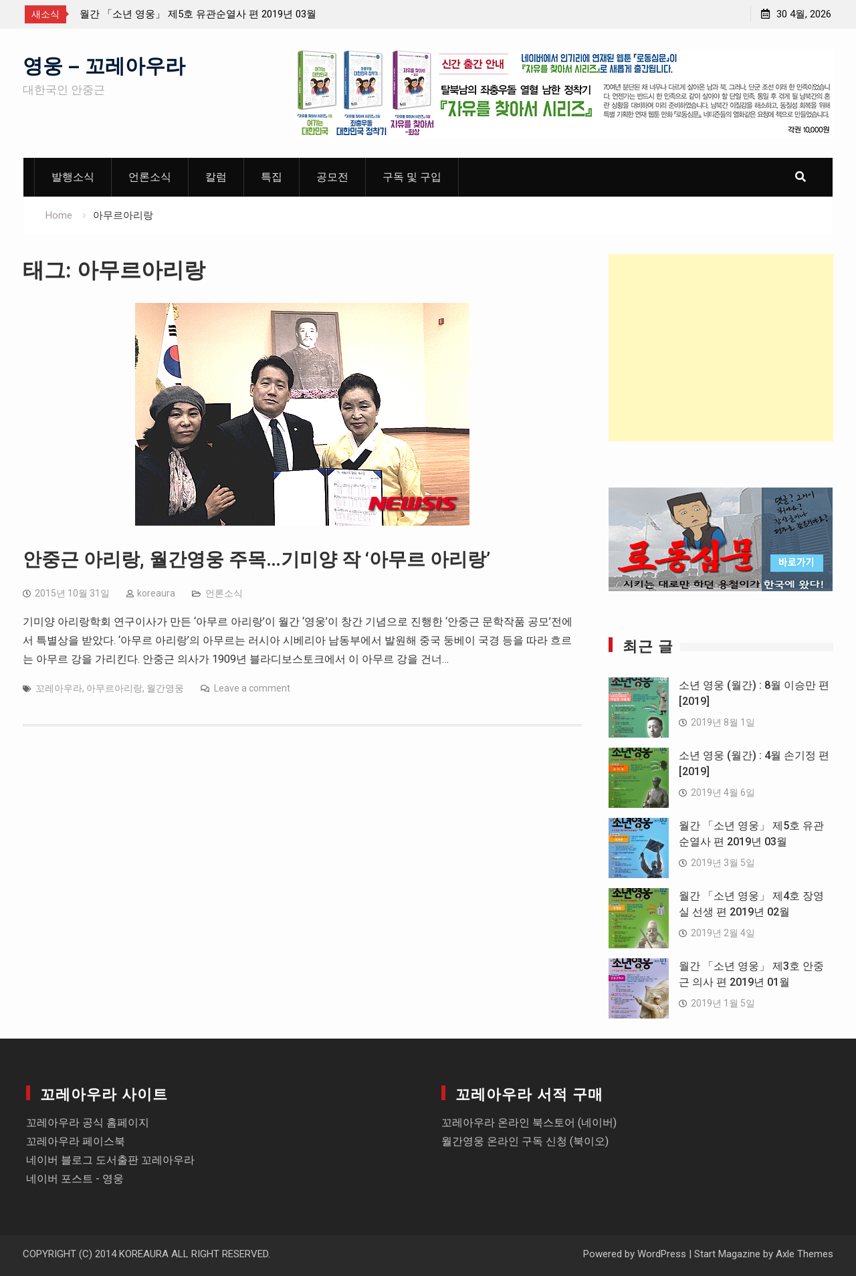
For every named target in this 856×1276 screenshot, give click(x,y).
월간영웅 (165, 688)
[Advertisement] (721, 347)
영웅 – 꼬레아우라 (104, 64)
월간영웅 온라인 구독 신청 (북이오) (525, 1141)
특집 (271, 177)
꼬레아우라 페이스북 (75, 1141)
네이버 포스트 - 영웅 (75, 1178)
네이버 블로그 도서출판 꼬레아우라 (110, 1160)
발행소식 (72, 177)
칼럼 (216, 177)
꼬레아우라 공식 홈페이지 (87, 1122)
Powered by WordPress (634, 1254)
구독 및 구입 (412, 177)
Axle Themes (804, 1254)
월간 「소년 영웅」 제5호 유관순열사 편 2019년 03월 (198, 14)
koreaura (156, 593)
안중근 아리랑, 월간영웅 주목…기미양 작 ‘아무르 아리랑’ (256, 559)
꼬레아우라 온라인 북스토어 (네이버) (529, 1122)
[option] (200, 14)
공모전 (332, 177)
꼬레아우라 (58, 688)
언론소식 (149, 177)
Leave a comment (252, 688)
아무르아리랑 (114, 688)
